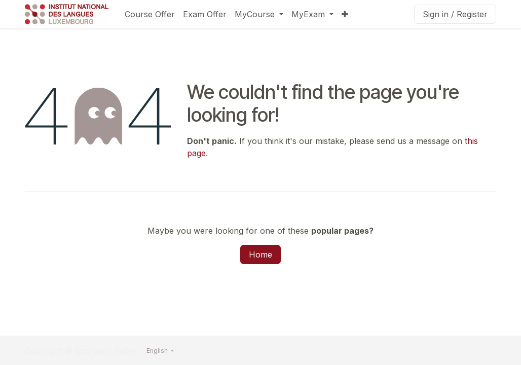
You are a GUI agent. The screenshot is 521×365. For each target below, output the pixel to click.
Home (260, 254)
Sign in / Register (455, 14)
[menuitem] (150, 14)
